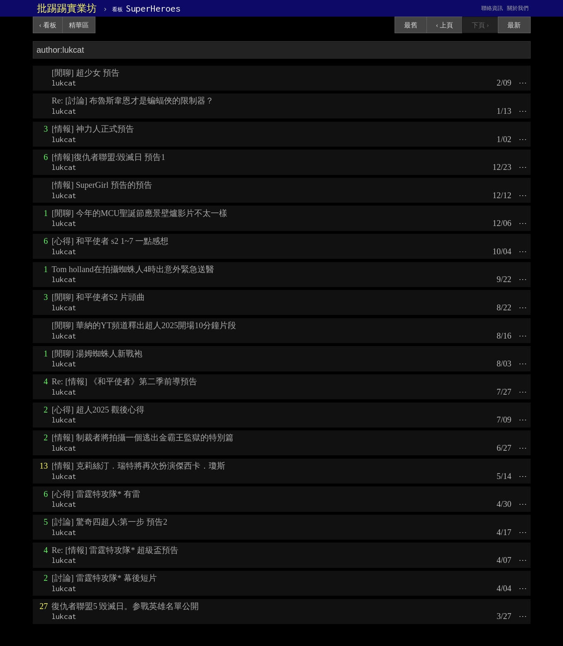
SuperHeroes (146, 8)
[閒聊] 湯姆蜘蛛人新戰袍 (96, 353)
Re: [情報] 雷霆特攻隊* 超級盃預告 (114, 550)
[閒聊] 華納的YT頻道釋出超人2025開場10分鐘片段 (143, 325)
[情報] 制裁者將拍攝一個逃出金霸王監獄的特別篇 (142, 437)
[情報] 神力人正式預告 (92, 128)
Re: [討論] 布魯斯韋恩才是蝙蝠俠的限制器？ (132, 100)
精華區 (79, 25)
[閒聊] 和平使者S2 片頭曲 (97, 297)
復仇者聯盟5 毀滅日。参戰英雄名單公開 (125, 606)
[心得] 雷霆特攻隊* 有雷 (95, 494)
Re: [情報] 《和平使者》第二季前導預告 (124, 381)
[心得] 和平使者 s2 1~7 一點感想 (109, 241)
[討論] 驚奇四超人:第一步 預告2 (109, 521)
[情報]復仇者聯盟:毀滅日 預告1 (108, 157)
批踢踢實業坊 (67, 8)
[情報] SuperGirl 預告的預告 (101, 184)
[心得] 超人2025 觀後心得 (97, 409)
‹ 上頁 (444, 25)
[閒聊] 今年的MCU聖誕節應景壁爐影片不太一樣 (139, 213)
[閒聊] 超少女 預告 (85, 72)
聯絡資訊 (492, 8)
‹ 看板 (47, 25)
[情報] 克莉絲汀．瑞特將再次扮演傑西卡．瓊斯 (138, 465)
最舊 (410, 25)
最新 (514, 25)
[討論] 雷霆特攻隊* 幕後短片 (103, 577)
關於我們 (518, 8)
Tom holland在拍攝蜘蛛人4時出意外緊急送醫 (132, 269)
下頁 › (480, 25)
